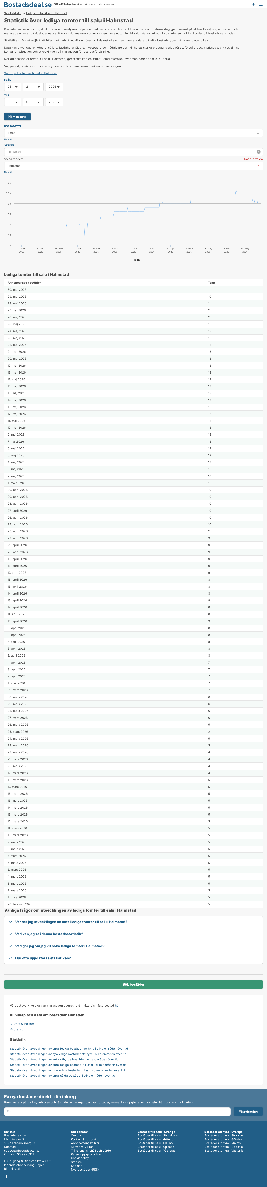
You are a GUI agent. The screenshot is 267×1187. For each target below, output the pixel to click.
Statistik (76, 1162)
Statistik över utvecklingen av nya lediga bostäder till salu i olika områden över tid (67, 1070)
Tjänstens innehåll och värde (91, 1150)
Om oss (76, 1135)
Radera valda (253, 159)
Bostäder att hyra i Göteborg (224, 1139)
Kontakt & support (83, 1139)
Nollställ (8, 139)
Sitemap (76, 1165)
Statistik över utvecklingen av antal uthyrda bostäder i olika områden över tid (64, 1059)
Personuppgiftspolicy (86, 1154)
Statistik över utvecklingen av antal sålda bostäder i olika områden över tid (62, 1075)
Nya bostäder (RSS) (85, 1169)
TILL (7, 95)
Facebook (6, 1176)
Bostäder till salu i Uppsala (156, 1147)
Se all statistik (12, 13)
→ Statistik (17, 1029)
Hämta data (17, 117)
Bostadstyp (13, 126)
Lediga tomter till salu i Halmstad (46, 13)
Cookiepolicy (80, 1158)
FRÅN (7, 80)
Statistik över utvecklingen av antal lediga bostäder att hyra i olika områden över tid (69, 1048)
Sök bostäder (133, 984)
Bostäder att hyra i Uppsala (223, 1147)
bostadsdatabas (105, 4)
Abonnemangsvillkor (85, 1143)
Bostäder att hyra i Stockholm (225, 1135)
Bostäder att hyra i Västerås (224, 1150)
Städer (9, 145)
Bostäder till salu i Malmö (155, 1143)
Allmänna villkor (82, 1147)
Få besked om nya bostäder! (253, 4)
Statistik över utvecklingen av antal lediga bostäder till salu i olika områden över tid (68, 1065)
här (117, 1005)
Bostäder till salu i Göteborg (157, 1139)
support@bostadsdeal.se (21, 1150)
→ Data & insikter (22, 1024)
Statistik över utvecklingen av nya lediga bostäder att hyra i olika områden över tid (68, 1054)
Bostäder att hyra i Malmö (222, 1143)
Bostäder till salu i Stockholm (158, 1135)
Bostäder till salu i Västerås (156, 1150)
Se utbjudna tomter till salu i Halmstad (30, 73)
